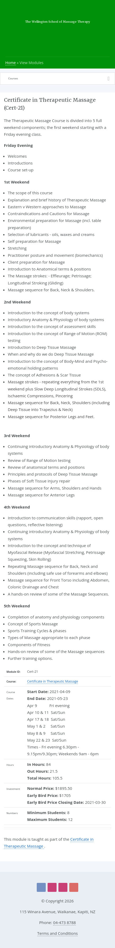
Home (10, 62)
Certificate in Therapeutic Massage (52, 681)
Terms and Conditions (57, 933)
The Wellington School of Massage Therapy (57, 21)
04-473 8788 (64, 922)
